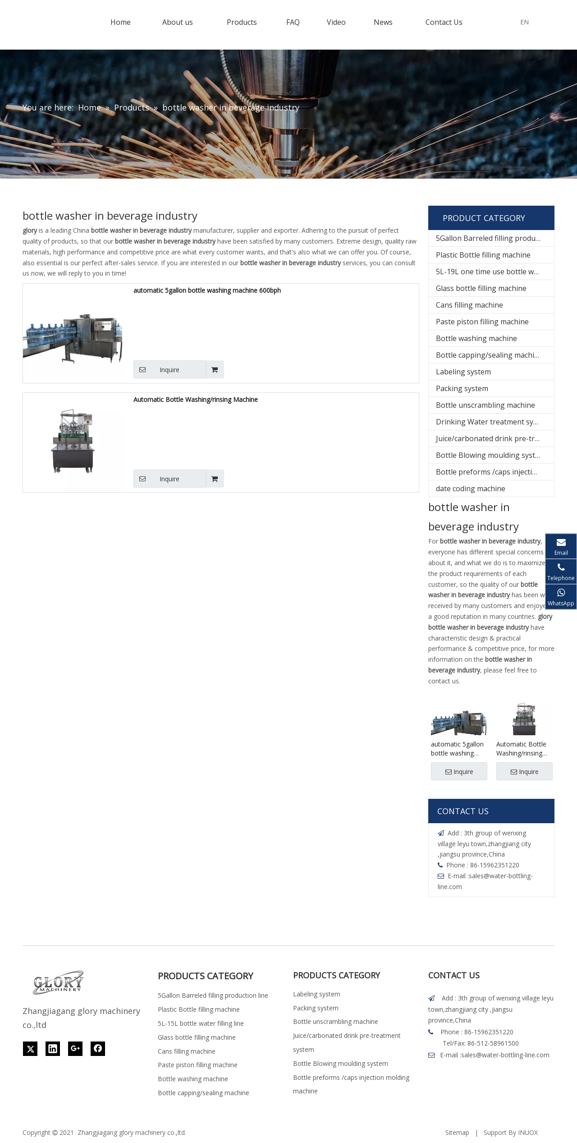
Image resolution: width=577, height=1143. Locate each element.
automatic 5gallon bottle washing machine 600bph (207, 290)
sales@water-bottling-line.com (505, 1055)
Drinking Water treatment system (493, 422)
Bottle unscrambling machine (485, 405)
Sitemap (457, 1132)
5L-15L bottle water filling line (201, 1023)
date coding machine (470, 488)
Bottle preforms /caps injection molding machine (495, 472)
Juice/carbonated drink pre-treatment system (495, 438)
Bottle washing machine (476, 338)
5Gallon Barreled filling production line (495, 238)
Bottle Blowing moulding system (490, 455)
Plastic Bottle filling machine (483, 255)
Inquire (156, 369)
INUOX (528, 1132)
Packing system (462, 388)
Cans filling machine (469, 305)
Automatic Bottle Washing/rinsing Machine (195, 399)
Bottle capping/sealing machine (489, 355)
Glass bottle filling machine (481, 288)
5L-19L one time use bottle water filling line (495, 272)
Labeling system (463, 372)
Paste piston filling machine (482, 322)
